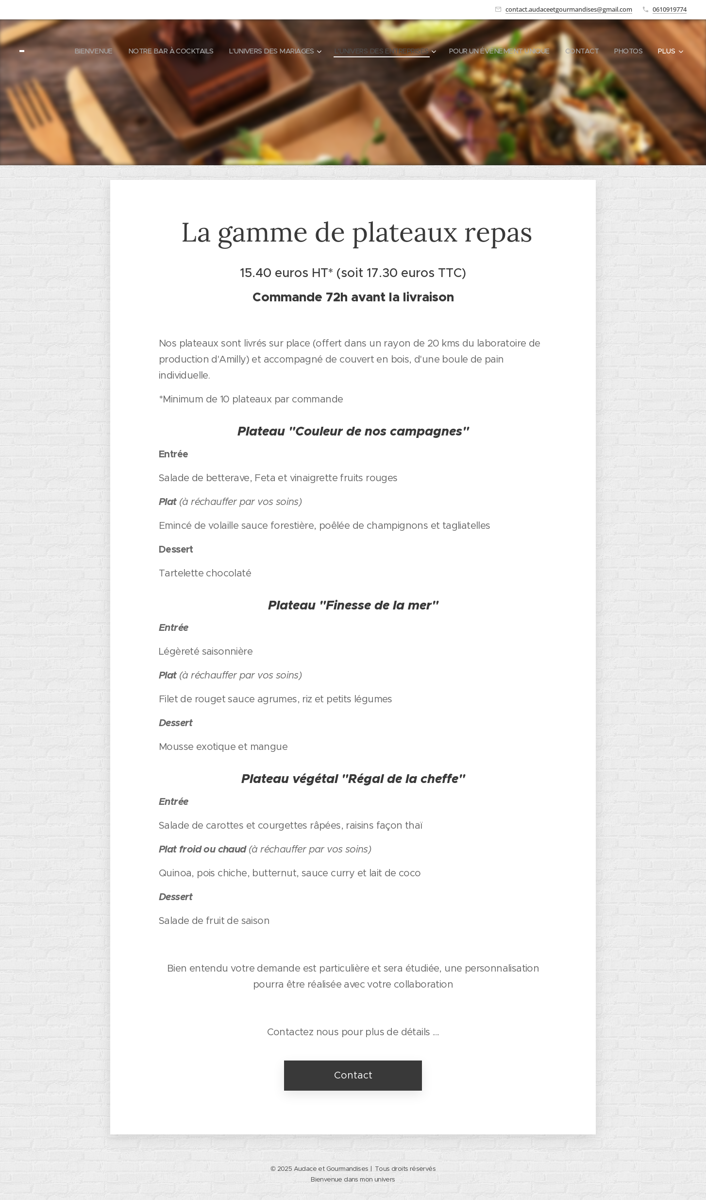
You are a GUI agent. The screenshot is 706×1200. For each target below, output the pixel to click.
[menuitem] (112, 51)
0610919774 (670, 9)
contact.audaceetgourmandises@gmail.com (568, 9)
